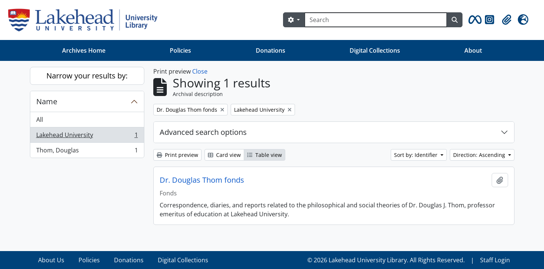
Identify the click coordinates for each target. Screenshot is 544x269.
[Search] (375, 19)
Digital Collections (375, 50)
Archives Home (83, 50)
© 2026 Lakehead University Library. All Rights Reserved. (386, 260)
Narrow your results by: (86, 76)
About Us (51, 260)
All (39, 119)
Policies (180, 50)
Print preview (177, 154)
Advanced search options (203, 132)
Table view (264, 154)
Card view (224, 154)
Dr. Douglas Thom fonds (202, 180)
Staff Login (495, 260)
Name (46, 101)
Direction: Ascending (480, 154)
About (473, 50)
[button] (473, 20)
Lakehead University (87, 136)
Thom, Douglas (87, 152)
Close (200, 71)
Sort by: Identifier (416, 154)
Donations (270, 50)
